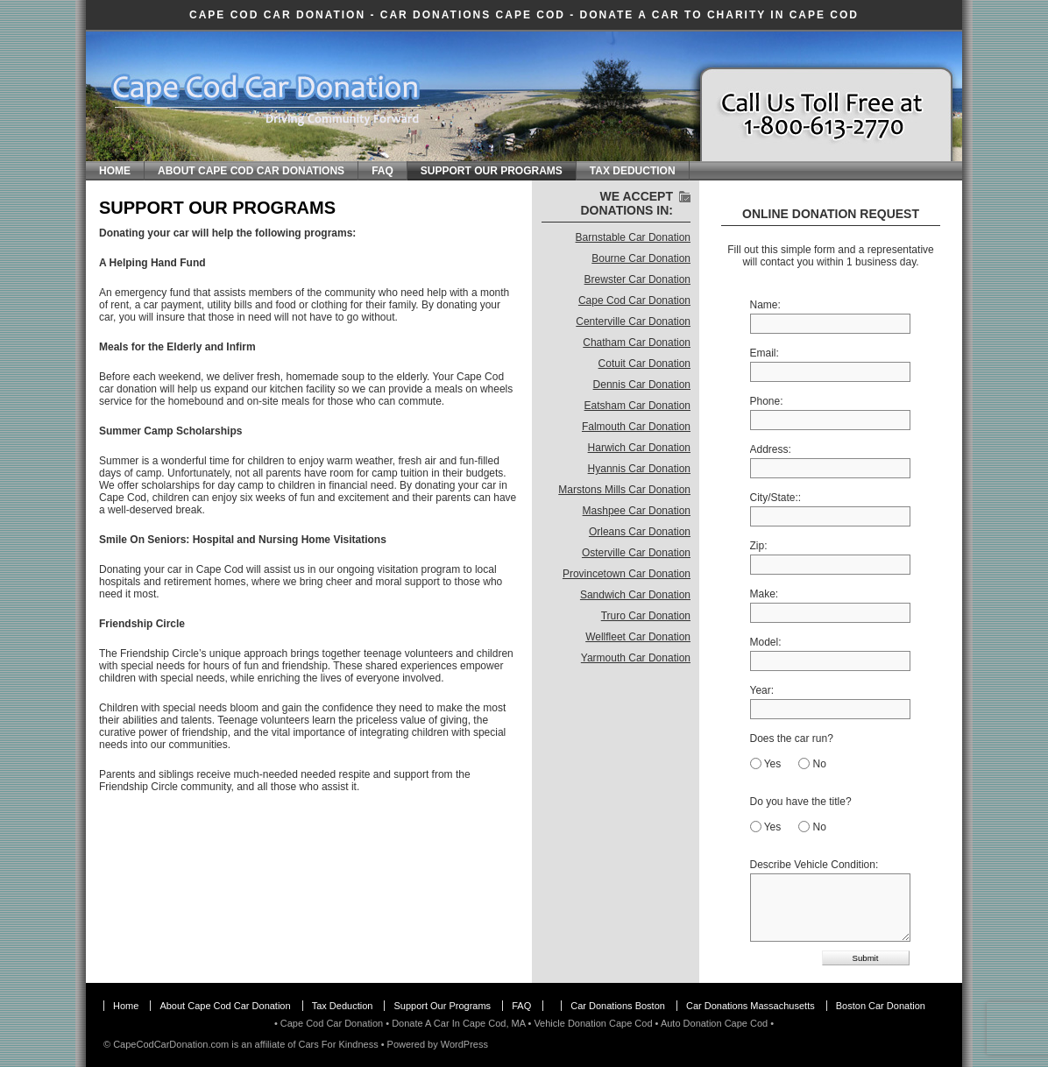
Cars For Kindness (339, 1044)
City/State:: (776, 497)
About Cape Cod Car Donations (251, 171)
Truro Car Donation (645, 616)
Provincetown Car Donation (626, 574)
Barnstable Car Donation (633, 237)
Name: (765, 305)
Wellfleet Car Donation (637, 637)
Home (115, 171)
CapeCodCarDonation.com (171, 1044)
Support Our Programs (492, 171)
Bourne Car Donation (640, 258)
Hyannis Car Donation (639, 469)
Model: (766, 642)
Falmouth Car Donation (636, 426)
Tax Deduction (633, 171)
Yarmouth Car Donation (635, 658)
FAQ (382, 171)
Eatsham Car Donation (637, 405)
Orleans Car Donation (639, 532)
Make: (764, 594)
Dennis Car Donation (641, 384)
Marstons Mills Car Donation (624, 490)
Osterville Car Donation (636, 553)
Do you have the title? (801, 801)
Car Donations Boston (617, 1005)
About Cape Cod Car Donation (224, 1005)
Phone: (766, 401)
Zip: (759, 546)
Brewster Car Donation (637, 279)
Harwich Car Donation (639, 448)
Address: (770, 449)
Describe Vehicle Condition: (814, 865)
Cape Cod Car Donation (277, 15)
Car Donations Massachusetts (750, 1005)
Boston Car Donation (880, 1005)
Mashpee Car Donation (636, 511)
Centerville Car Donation (633, 321)
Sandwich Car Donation (635, 595)
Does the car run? (791, 738)
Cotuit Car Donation (644, 363)
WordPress (464, 1044)
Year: (762, 690)
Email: (764, 353)
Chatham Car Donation (636, 342)
